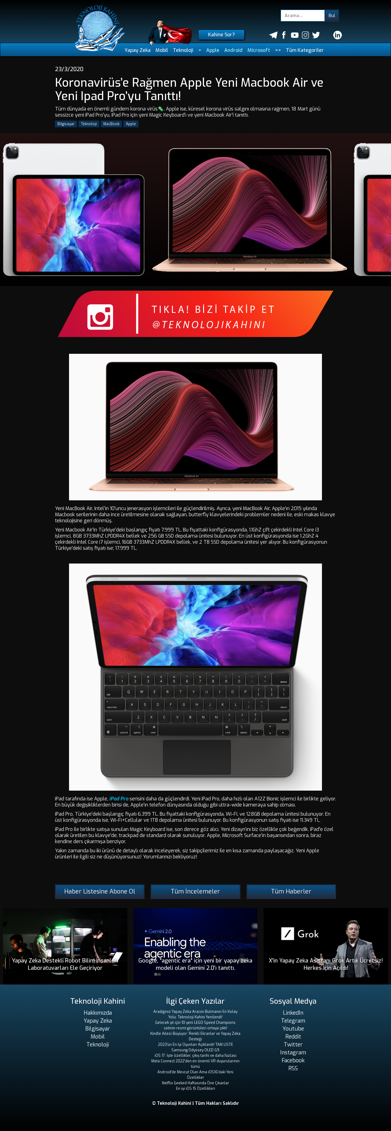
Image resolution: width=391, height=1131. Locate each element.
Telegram (293, 1020)
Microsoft (258, 50)
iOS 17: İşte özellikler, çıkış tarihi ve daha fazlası (195, 1055)
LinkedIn (293, 1013)
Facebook (293, 1060)
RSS (293, 1068)
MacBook (111, 123)
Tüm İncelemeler (195, 891)
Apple (212, 50)
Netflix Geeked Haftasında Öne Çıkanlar (195, 1083)
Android (233, 50)
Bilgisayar (66, 123)
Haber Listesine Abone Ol (99, 891)
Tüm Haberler (291, 891)
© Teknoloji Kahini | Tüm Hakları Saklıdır (195, 1103)
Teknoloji (183, 50)
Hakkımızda (98, 1013)
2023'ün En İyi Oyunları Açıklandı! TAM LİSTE (195, 1044)
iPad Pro (118, 799)
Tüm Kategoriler (305, 50)
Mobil (161, 50)
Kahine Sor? (221, 34)
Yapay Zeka (138, 50)
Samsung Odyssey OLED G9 (195, 1050)
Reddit (293, 1036)
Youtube (293, 1028)
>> (278, 50)
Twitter (293, 1044)
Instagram (293, 1052)
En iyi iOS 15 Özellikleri (195, 1088)
